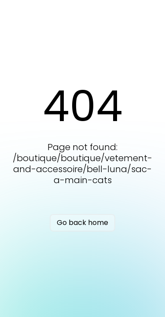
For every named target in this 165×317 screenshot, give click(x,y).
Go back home (82, 222)
